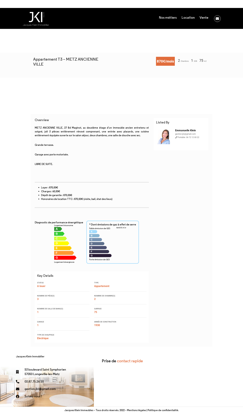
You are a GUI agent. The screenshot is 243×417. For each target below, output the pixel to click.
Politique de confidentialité (163, 410)
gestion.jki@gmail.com (185, 134)
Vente (203, 17)
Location (188, 17)
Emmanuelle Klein (185, 130)
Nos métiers (168, 17)
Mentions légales (136, 410)
